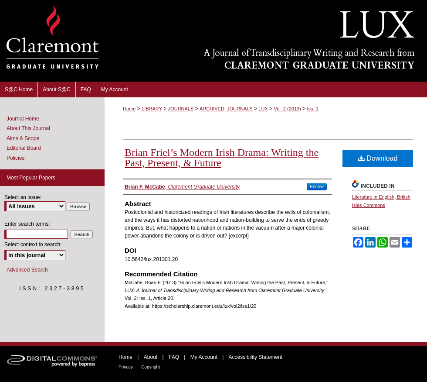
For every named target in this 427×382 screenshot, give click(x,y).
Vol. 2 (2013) (287, 108)
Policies (15, 158)
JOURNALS (181, 108)
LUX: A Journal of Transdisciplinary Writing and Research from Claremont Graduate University (266, 41)
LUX (263, 108)
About (150, 357)
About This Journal (28, 128)
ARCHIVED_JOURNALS (226, 108)
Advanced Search (27, 270)
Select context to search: (32, 244)
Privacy (126, 367)
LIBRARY (152, 108)
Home (129, 108)
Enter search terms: (27, 224)
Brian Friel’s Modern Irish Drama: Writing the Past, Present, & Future (222, 158)
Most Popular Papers (31, 178)
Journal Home (23, 119)
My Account (203, 357)
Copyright (150, 367)
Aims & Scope (23, 138)
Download (378, 158)
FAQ (174, 357)
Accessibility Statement (255, 357)
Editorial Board (24, 148)
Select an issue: (22, 197)
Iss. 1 (313, 108)
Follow (317, 186)
